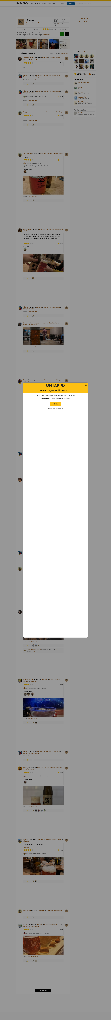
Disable (55, 404)
